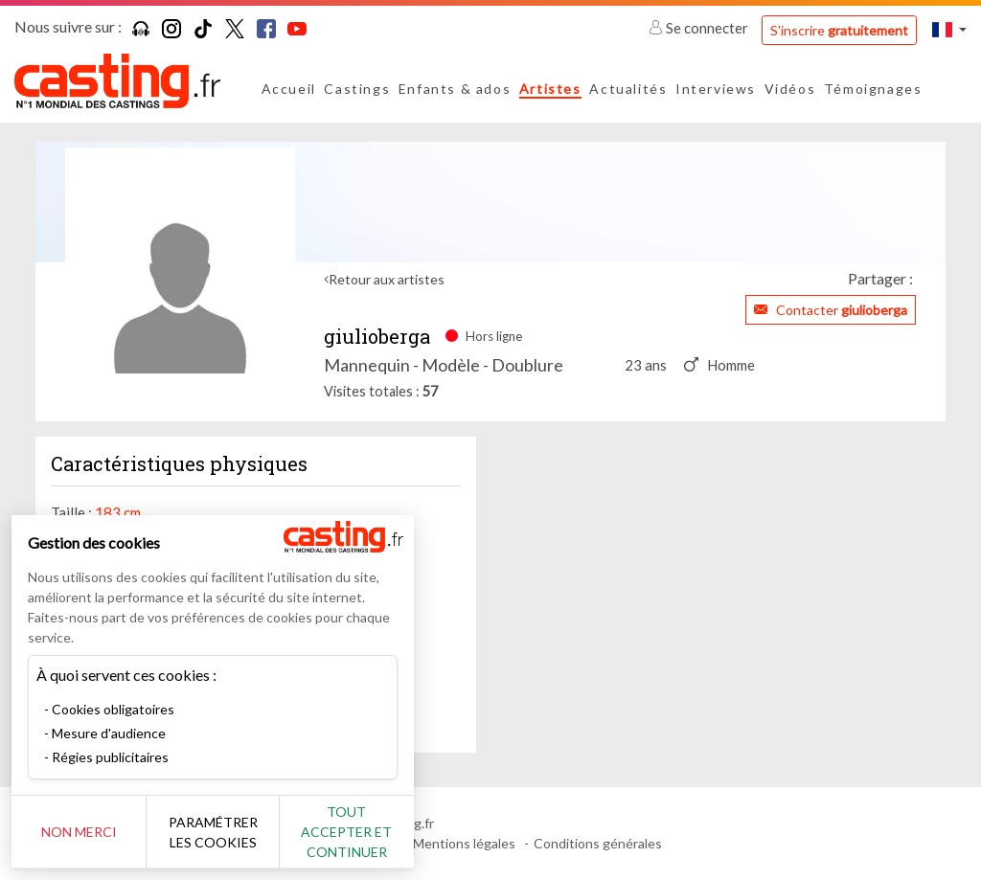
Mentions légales (464, 843)
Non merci (79, 832)
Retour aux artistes (387, 279)
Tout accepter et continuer (346, 831)
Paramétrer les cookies (213, 832)
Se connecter (700, 27)
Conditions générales (598, 843)
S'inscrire (839, 30)
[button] (949, 29)
